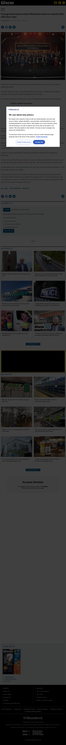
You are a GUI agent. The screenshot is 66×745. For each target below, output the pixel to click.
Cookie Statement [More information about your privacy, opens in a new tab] (41, 137)
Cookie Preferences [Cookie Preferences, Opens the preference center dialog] (24, 142)
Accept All (39, 142)
